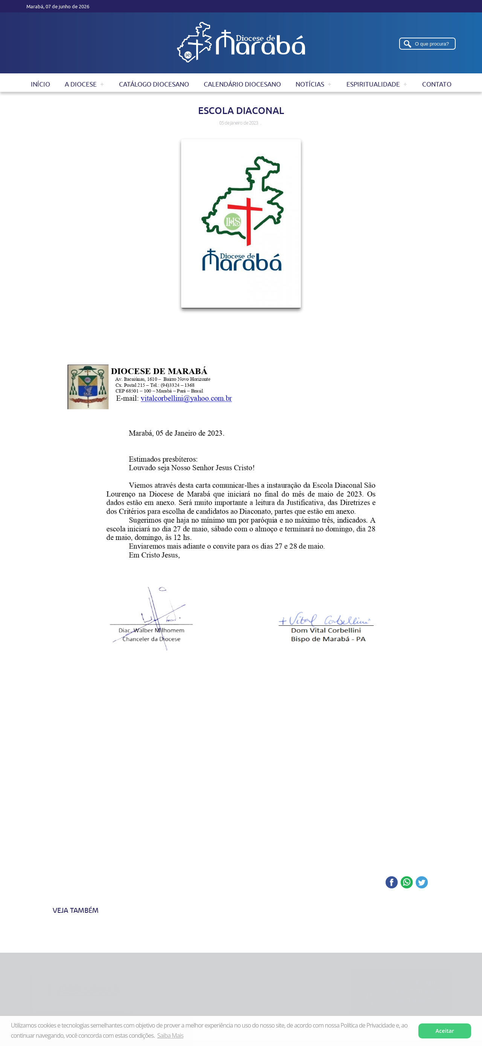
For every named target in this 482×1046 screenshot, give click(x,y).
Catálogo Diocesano (154, 84)
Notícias (310, 84)
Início (40, 84)
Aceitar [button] (445, 1030)
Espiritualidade (373, 84)
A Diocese (81, 84)
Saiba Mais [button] (170, 1035)
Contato (436, 84)
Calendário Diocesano (242, 84)
